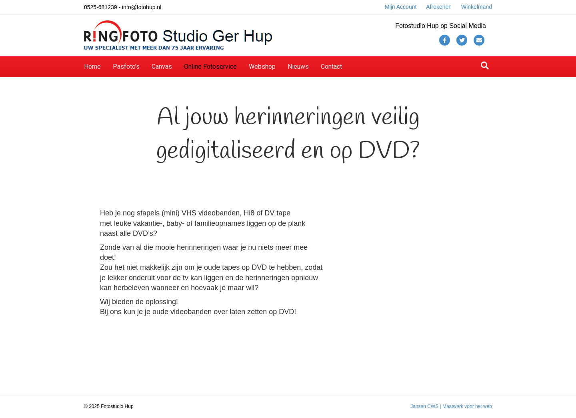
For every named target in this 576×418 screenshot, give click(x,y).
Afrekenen (439, 7)
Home (92, 66)
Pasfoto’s (126, 66)
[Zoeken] (485, 65)
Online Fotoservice (210, 66)
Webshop (262, 66)
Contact (331, 66)
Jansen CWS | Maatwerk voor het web (451, 406)
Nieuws (298, 66)
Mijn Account (400, 7)
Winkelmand (476, 7)
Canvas (162, 66)
